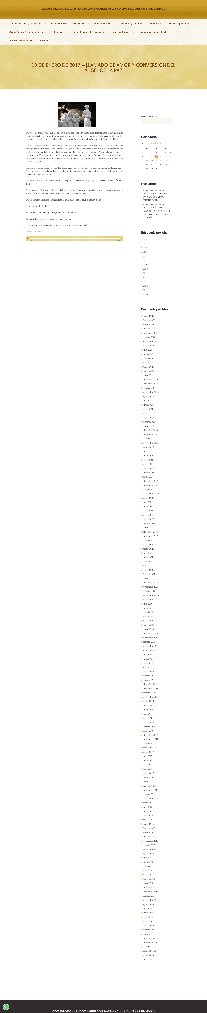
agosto (148, 342)
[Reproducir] (28, 238)
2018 (145, 259)
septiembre (151, 338)
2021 (145, 271)
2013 (145, 238)
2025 (145, 288)
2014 (145, 242)
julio (147, 346)
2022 (145, 275)
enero (148, 321)
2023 (145, 279)
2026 (145, 292)
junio (148, 350)
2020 (145, 267)
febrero (149, 317)
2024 (145, 283)
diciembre (150, 326)
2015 (145, 246)
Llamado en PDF (33, 231)
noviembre (150, 330)
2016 (145, 250)
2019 (145, 263)
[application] (74, 239)
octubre (149, 334)
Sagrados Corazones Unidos (92, 1008)
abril (147, 359)
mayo (148, 354)
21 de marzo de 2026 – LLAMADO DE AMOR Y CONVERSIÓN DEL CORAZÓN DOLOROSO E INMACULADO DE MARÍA (156, 210)
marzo (148, 313)
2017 (145, 255)
